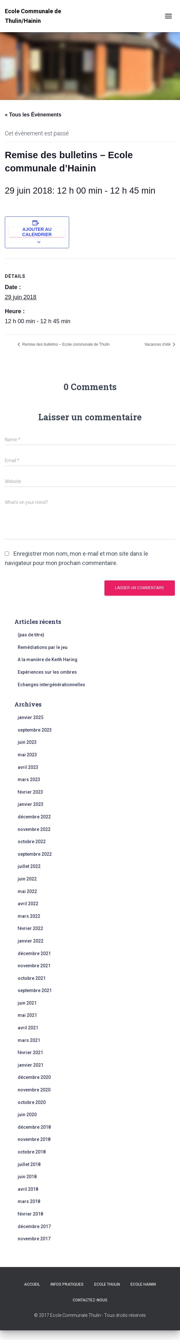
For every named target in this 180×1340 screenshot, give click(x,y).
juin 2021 (27, 1003)
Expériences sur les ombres (47, 672)
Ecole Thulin (107, 1284)
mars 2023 (29, 779)
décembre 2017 (34, 1226)
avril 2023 (28, 767)
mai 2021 (27, 1015)
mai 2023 (27, 754)
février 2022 (30, 928)
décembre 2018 (34, 1127)
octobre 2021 (32, 978)
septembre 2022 (35, 854)
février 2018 (30, 1214)
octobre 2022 (32, 841)
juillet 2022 (29, 866)
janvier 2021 (30, 1065)
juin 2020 (27, 1114)
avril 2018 (28, 1189)
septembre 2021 (35, 990)
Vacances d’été (158, 344)
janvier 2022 (30, 940)
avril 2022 (28, 903)
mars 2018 (29, 1201)
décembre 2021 (34, 953)
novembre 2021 (34, 965)
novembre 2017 (34, 1238)
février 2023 (30, 792)
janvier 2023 (30, 804)
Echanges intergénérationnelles (51, 684)
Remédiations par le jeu (43, 647)
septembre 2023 (35, 730)
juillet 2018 (29, 1164)
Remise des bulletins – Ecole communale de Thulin (65, 344)
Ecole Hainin (143, 1284)
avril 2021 (28, 1027)
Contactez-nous (90, 1300)
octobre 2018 (32, 1151)
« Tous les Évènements (33, 114)
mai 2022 (27, 891)
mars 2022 (29, 916)
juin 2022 (27, 878)
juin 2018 (27, 1176)
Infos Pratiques (67, 1284)
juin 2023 (27, 742)
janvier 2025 (30, 717)
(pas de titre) (31, 634)
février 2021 (30, 1052)
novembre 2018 (34, 1139)
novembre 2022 (34, 829)
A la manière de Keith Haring (47, 659)
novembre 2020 (34, 1089)
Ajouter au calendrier (37, 232)
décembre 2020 (34, 1077)
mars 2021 (29, 1040)
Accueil (32, 1284)
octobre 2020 (32, 1102)
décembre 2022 (34, 816)
